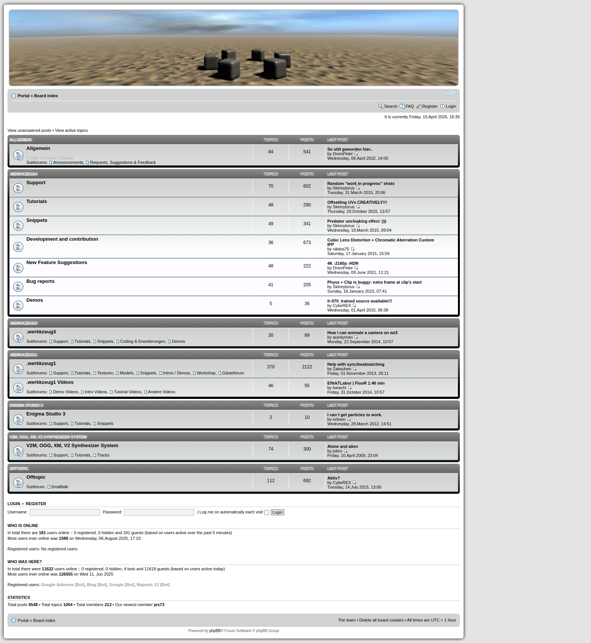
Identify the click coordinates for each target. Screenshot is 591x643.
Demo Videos (65, 391)
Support (36, 182)
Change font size (450, 94)
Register (430, 106)
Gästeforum (233, 373)
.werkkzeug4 (23, 174)
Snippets (36, 220)
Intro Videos (96, 391)
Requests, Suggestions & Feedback (123, 162)
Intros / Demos (176, 373)
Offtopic (18, 469)
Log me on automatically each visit (234, 512)
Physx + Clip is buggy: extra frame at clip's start (374, 282)
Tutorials (36, 201)
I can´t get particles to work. (354, 414)
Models (126, 373)
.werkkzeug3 (23, 323)
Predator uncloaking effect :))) (356, 221)
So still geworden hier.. (349, 149)
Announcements (68, 162)
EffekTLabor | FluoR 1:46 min (355, 383)
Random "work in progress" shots (361, 183)
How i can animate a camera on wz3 (362, 332)
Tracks (103, 455)
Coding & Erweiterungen (142, 341)
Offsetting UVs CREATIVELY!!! (357, 202)
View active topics (71, 130)
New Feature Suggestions (56, 262)
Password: (112, 512)
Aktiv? (333, 478)
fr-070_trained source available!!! (359, 301)
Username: (18, 512)
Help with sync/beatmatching (355, 364)
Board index (46, 95)
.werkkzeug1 (23, 355)
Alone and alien (342, 446)
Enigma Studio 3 (26, 405)
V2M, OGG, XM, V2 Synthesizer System (47, 437)
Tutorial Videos (127, 391)
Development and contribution (62, 239)
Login (451, 106)
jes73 (159, 604)
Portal (23, 95)
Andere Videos (161, 391)
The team (346, 620)
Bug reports (40, 281)
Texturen (105, 373)
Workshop (206, 373)
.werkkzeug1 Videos (49, 382)
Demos (34, 300)
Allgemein (20, 140)
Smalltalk (59, 486)
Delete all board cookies (381, 620)
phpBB (214, 631)
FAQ (410, 106)
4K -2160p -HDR (342, 263)
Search (390, 106)
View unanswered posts (29, 130)
